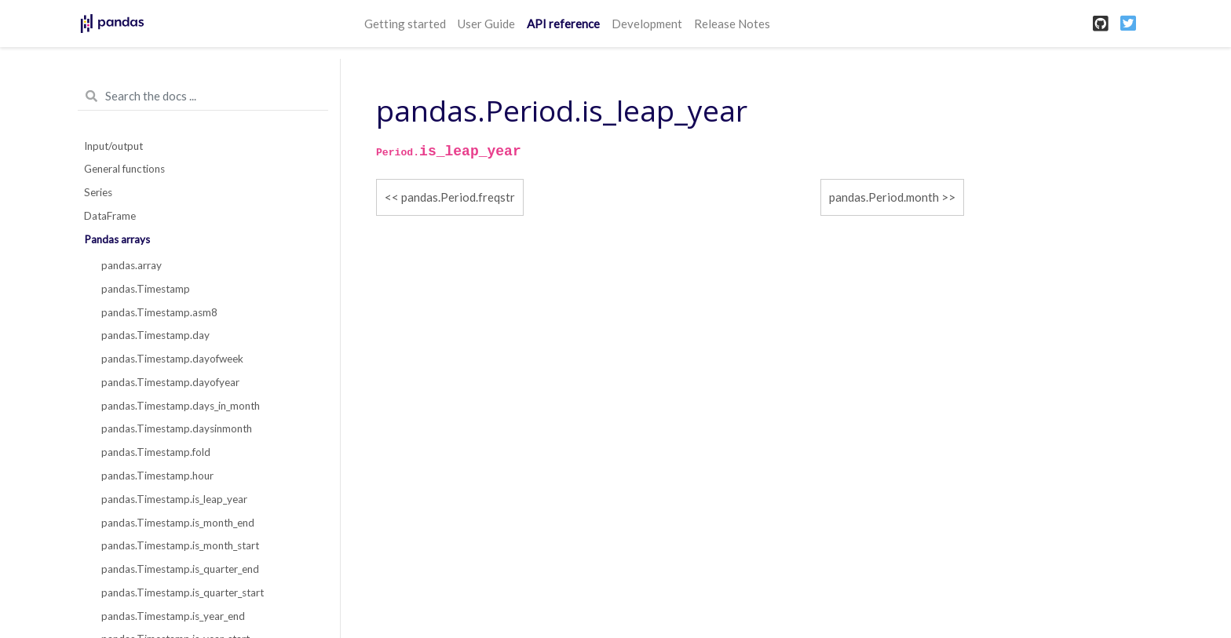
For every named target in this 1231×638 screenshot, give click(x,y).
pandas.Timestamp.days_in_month (180, 405)
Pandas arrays (117, 239)
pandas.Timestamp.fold (155, 452)
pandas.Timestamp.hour (157, 475)
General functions (124, 168)
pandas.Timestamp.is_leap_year (174, 499)
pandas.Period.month (884, 197)
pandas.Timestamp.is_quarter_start (182, 592)
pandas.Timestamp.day (155, 335)
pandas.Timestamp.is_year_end (173, 616)
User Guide (486, 23)
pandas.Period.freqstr (458, 197)
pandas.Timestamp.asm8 (159, 312)
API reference (563, 23)
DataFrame (110, 216)
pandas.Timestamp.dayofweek (172, 358)
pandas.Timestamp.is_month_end (177, 522)
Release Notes (732, 23)
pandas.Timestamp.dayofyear (170, 382)
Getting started (405, 23)
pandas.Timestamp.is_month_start (180, 545)
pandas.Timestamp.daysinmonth (176, 428)
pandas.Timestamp (145, 289)
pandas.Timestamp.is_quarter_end (180, 569)
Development (647, 23)
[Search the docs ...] (203, 96)
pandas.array (131, 265)
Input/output (113, 146)
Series (98, 192)
